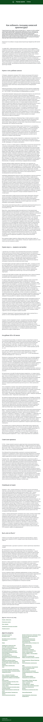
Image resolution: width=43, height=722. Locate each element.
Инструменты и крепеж (7, 649)
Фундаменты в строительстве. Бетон (30, 689)
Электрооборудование (27, 692)
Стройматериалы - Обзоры (28, 684)
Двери (3, 642)
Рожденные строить (6, 622)
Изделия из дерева (26, 648)
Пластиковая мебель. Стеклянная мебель (11, 671)
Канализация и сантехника (28, 649)
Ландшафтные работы (7, 654)
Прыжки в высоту (6, 628)
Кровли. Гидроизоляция (27, 652)
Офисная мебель (26, 669)
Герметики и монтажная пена (28, 638)
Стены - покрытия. (26, 683)
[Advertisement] (21, 13)
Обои (23, 665)
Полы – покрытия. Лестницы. (8, 675)
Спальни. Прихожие (6, 683)
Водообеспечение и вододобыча (9, 638)
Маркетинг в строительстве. (28, 656)
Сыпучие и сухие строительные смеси (30, 685)
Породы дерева (20, 1)
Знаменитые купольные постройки (9, 626)
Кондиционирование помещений (9, 650)
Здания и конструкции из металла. (9, 648)
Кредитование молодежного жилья (9, 652)
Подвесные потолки (6, 672)
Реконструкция (5, 680)
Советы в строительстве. (27, 681)
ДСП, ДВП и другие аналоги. (8, 646)
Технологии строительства (28, 687)
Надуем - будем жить (6, 619)
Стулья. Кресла (5, 685)
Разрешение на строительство (28, 677)
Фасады (24, 688)
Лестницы (24, 654)
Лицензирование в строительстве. (9, 656)
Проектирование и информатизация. (10, 676)
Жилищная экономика (27, 646)
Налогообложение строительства (29, 663)
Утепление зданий (6, 688)
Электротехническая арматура (8, 695)
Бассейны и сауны (6, 636)
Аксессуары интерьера (7, 634)
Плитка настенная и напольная (29, 671)
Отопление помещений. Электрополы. (10, 669)
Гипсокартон (5, 640)
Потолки (24, 675)
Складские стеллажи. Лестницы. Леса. (10, 681)
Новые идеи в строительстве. (8, 665)
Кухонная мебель (6, 653)
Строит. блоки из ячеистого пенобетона (10, 684)
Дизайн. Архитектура (26, 645)
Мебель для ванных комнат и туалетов (30, 657)
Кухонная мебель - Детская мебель (29, 653)
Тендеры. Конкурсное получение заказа (10, 687)
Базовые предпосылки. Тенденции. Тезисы (31, 634)
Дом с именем (5, 624)
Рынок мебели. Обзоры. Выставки (29, 680)
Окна (3, 667)
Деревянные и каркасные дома (9, 645)
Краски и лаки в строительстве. (29, 650)
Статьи (29, 1)
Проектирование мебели (27, 676)
